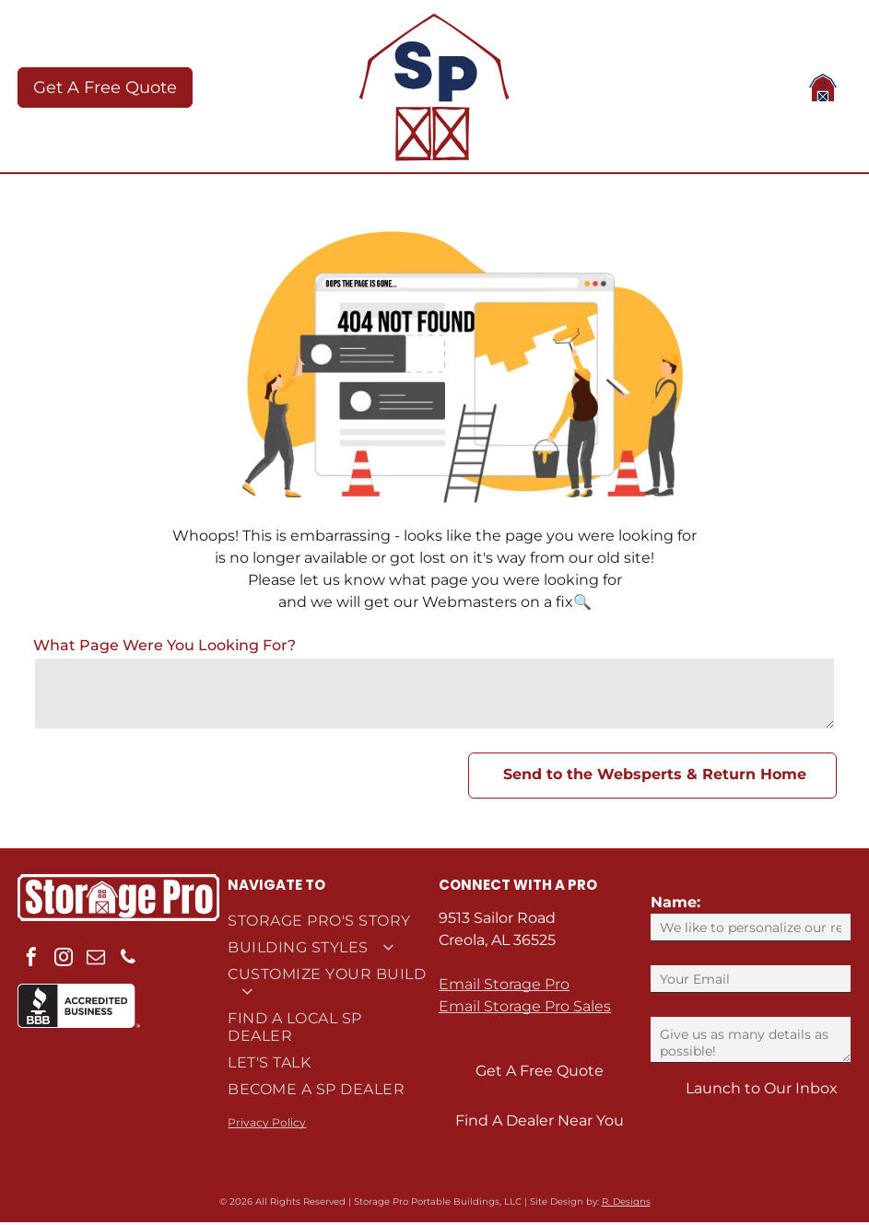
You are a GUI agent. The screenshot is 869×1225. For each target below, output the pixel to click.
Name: (675, 905)
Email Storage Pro (504, 987)
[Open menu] (823, 89)
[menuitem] (329, 923)
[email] (96, 962)
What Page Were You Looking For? (164, 648)
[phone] (128, 962)
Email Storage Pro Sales (525, 1009)
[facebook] (31, 962)
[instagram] (63, 962)
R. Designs (626, 1204)
